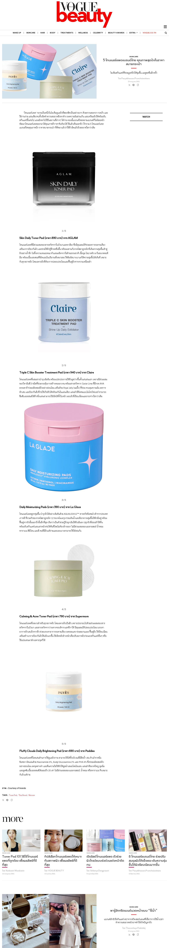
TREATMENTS (66, 33)
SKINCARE (30, 33)
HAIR (42, 33)
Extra (133, 32)
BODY (52, 33)
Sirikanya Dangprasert (99, 870)
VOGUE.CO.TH (149, 33)
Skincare (31, 795)
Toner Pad (13, 795)
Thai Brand (22, 795)
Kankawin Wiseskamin (15, 870)
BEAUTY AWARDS (116, 33)
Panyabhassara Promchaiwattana (147, 870)
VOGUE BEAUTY (56, 870)
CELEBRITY (98, 33)
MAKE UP (17, 33)
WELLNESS (83, 33)
